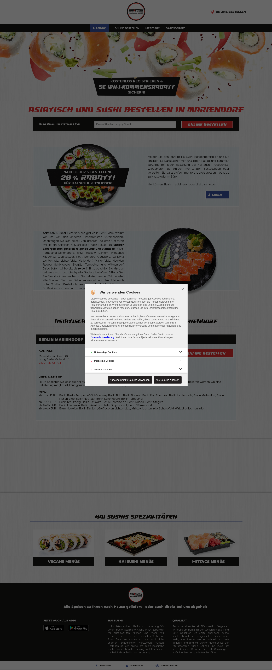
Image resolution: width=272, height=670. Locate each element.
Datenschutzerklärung (102, 337)
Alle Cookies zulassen (167, 380)
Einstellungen (165, 337)
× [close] (182, 289)
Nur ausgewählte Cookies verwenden (130, 380)
